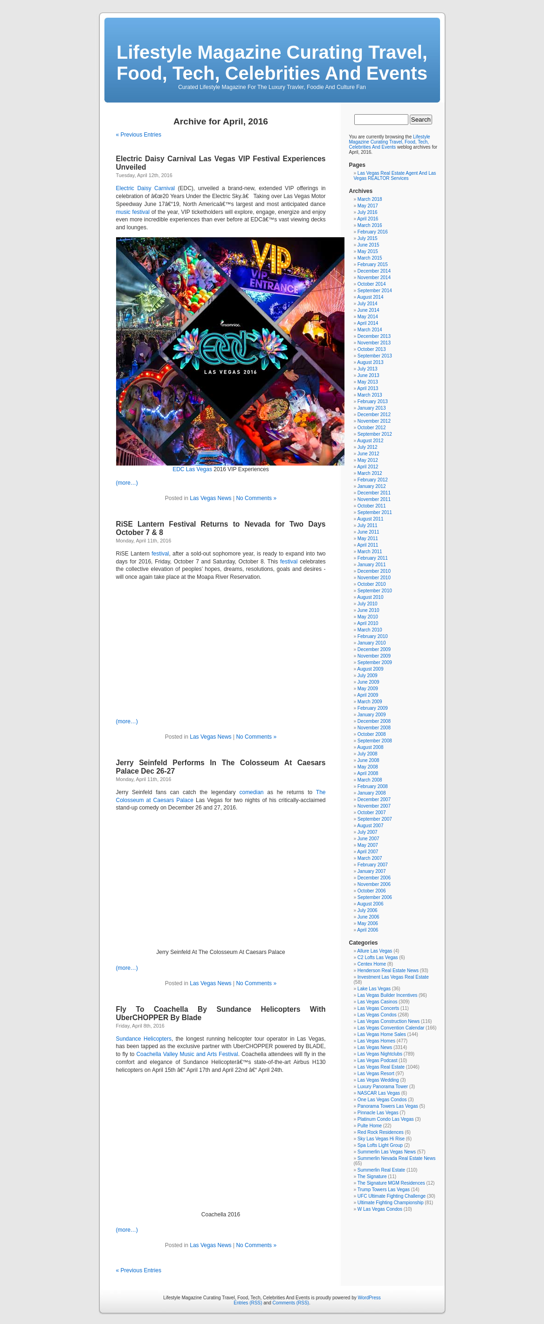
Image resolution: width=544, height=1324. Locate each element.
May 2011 (368, 538)
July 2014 (368, 303)
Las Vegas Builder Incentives (387, 995)
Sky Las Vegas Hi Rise (381, 1138)
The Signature (372, 1176)
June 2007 (368, 838)
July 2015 (368, 238)
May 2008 (368, 766)
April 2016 (367, 218)
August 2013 (370, 362)
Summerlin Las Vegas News (387, 1151)
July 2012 (368, 447)
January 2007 (372, 871)
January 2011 (372, 564)
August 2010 (370, 597)
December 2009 (374, 649)
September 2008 (375, 740)
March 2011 (370, 551)
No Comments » (256, 498)
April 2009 (367, 695)
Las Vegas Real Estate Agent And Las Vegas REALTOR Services (395, 176)
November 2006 (374, 884)
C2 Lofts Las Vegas (378, 957)
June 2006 (368, 916)
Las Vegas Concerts (378, 1008)
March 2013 (370, 395)
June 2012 (368, 453)
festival (160, 553)
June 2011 (368, 532)
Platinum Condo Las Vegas (386, 1119)
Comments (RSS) (291, 1302)
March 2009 (370, 701)
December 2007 (374, 799)
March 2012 (370, 473)
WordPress (369, 1297)
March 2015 (370, 258)
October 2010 (372, 584)
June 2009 (368, 682)
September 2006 (375, 897)
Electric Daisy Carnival (145, 188)
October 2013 (372, 349)
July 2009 (368, 675)
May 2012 (368, 460)
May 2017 (368, 205)
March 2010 (370, 629)
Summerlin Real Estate (381, 1170)
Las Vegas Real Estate (381, 1067)
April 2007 (367, 851)
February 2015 (373, 264)
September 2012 (375, 434)
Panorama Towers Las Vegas (388, 1106)
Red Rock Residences (381, 1132)
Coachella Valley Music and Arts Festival (187, 1054)
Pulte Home (370, 1125)
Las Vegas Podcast (378, 1060)
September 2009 (375, 662)
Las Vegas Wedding (378, 1080)
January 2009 (372, 714)
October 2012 (372, 427)
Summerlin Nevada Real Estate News (396, 1158)
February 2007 (373, 864)
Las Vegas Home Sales (382, 1034)
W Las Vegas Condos (380, 1209)
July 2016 (368, 212)
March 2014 (370, 329)
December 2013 (374, 336)
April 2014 (367, 323)
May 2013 (368, 381)
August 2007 (370, 825)
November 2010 (374, 577)
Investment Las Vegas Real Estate (393, 977)
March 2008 (370, 779)
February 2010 (373, 636)
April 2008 (367, 773)
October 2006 (372, 890)
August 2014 (370, 297)
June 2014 (368, 310)
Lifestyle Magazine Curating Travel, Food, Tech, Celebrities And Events (272, 62)
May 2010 (368, 616)
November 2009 (374, 656)
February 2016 (373, 231)
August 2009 (370, 669)
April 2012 (367, 466)
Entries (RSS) (248, 1302)
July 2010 (368, 603)
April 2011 (367, 545)
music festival (133, 212)
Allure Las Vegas (374, 951)
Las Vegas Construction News (389, 1021)
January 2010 (372, 642)
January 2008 (372, 793)
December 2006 (374, 877)
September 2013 (375, 355)
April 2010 (367, 623)
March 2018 (370, 199)
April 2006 (367, 930)
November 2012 (374, 421)
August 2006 (370, 903)
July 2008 (368, 753)
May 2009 (368, 688)
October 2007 (372, 812)
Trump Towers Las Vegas (384, 1189)
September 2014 (375, 290)
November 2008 (374, 727)
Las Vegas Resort (376, 1073)
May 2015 (368, 251)
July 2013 (368, 368)
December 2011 (374, 492)
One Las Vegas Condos (382, 1099)
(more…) (127, 483)
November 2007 (374, 806)
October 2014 (372, 284)
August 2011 (370, 518)
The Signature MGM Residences (391, 1183)
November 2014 (374, 277)
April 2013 (367, 388)
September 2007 (375, 819)
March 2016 (370, 225)
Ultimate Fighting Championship (391, 1202)
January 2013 (372, 408)
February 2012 (373, 479)
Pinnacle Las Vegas (378, 1112)
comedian (251, 792)
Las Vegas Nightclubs (380, 1053)
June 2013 (368, 375)
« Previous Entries (138, 134)
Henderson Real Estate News (388, 970)
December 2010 (374, 571)
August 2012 (370, 440)
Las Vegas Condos (377, 1014)
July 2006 (368, 910)
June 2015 (368, 244)
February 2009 (373, 708)
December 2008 (374, 721)
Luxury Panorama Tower (383, 1086)
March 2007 (370, 858)
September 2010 (375, 590)
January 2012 (372, 486)
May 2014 (368, 316)
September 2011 (375, 512)
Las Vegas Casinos (378, 1001)
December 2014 (374, 271)
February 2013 (373, 401)
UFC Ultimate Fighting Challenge (392, 1196)
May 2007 (368, 845)
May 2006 (368, 923)
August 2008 (370, 747)
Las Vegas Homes (376, 1040)
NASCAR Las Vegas (379, 1093)
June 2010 (368, 610)
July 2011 (368, 525)
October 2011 (372, 505)
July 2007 (368, 832)
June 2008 (368, 760)
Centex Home (372, 964)
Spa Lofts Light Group (380, 1145)
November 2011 (374, 499)
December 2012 (374, 414)
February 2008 (373, 786)
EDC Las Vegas (192, 469)
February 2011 (373, 558)
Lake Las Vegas (374, 988)
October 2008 (372, 734)
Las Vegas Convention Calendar (391, 1027)
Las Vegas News (210, 498)
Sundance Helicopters (144, 1039)
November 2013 (374, 342)
